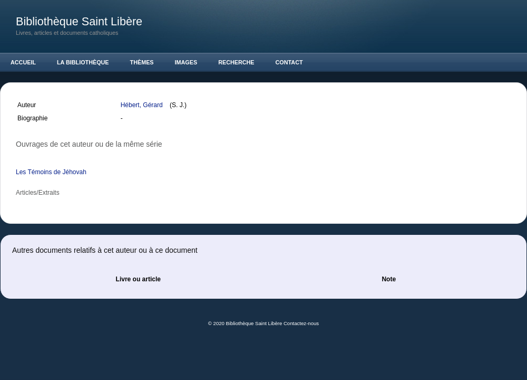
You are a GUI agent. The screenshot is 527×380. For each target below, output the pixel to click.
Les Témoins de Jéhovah (51, 172)
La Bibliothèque (83, 62)
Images (186, 62)
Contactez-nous (301, 323)
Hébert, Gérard (142, 105)
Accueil (23, 62)
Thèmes (142, 62)
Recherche (236, 62)
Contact (289, 62)
